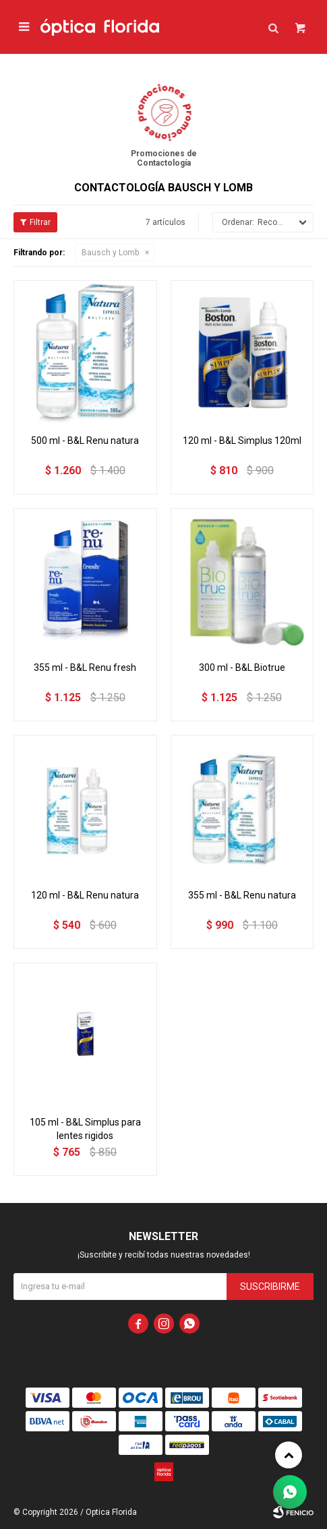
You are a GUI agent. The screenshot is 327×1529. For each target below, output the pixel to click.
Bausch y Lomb (110, 252)
